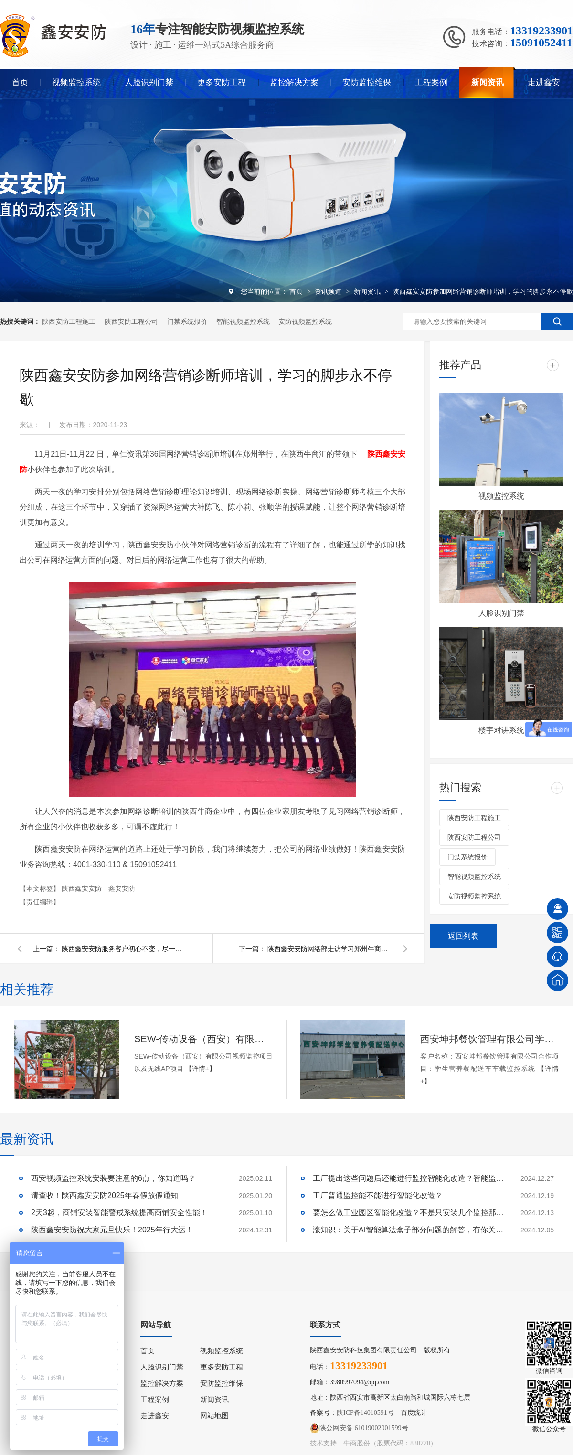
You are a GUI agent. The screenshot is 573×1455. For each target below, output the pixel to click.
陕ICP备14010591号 (365, 1412)
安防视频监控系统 (305, 321)
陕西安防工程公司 (131, 321)
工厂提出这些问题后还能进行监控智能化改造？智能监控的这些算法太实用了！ (408, 1178)
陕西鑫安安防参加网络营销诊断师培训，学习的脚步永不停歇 (483, 291)
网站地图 (214, 1416)
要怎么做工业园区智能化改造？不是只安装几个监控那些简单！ (408, 1213)
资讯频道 (329, 291)
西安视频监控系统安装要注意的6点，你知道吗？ (113, 1178)
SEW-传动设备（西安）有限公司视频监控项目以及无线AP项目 (203, 1039)
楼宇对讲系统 (501, 730)
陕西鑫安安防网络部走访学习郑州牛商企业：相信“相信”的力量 (329, 948)
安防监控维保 (366, 82)
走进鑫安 (544, 82)
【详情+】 (200, 1068)
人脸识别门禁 (149, 82)
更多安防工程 (221, 82)
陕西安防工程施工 (69, 321)
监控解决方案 (294, 82)
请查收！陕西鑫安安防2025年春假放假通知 (104, 1195)
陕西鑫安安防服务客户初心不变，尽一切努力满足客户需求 (124, 948)
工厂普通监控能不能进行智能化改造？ (378, 1195)
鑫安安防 (121, 888)
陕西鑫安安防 (83, 888)
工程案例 (431, 82)
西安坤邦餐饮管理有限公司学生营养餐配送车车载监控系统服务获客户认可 (489, 1039)
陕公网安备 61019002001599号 (359, 1428)
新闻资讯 (487, 82)
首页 (20, 82)
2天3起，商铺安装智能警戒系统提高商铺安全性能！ (119, 1213)
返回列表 (463, 936)
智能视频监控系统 (243, 321)
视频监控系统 (76, 82)
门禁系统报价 (187, 321)
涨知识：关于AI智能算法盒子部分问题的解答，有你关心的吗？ (408, 1230)
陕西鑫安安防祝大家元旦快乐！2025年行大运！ (112, 1230)
